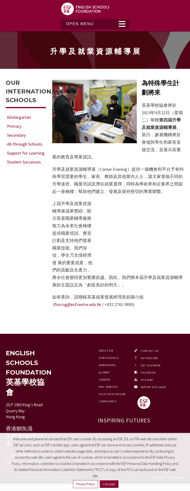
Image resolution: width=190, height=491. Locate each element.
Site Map (147, 380)
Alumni (104, 372)
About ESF (106, 350)
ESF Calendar (151, 365)
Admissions (107, 365)
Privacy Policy (85, 484)
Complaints (108, 401)
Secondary (16, 135)
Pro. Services (108, 387)
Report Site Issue (153, 387)
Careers (104, 379)
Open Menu (80, 24)
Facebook (148, 372)
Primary (14, 126)
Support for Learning (25, 153)
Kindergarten (19, 117)
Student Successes (24, 162)
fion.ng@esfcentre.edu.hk (77, 304)
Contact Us (150, 351)
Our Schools (108, 358)
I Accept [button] (109, 484)
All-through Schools (24, 144)
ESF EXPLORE (149, 358)
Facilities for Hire (112, 394)
